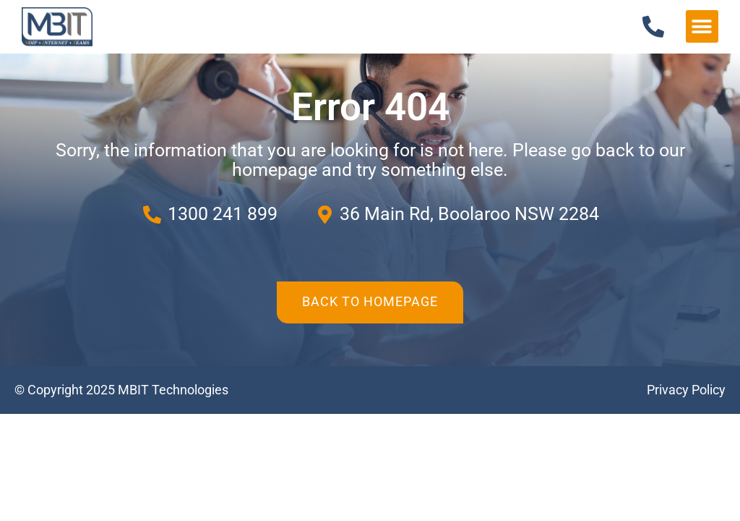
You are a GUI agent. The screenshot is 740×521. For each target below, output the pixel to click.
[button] (702, 26)
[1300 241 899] (653, 27)
